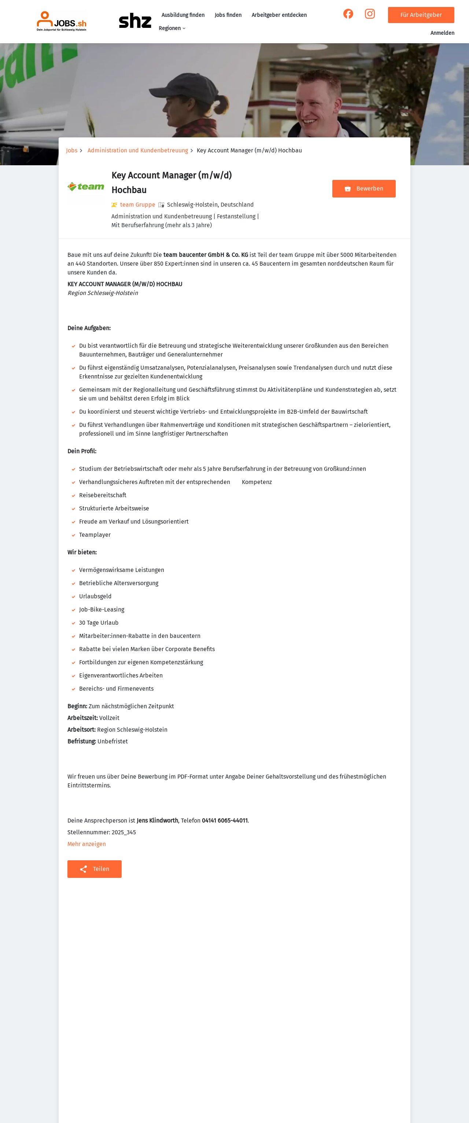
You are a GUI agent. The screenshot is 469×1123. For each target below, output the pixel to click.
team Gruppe (137, 204)
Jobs (71, 150)
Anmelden (442, 33)
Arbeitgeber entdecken (279, 15)
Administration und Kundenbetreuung (138, 150)
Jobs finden (228, 15)
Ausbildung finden (183, 15)
